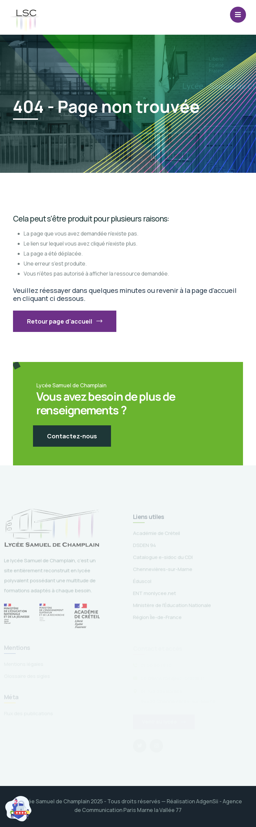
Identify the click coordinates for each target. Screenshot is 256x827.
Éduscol (142, 582)
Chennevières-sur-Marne (162, 570)
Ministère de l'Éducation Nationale (172, 606)
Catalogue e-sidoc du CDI (163, 558)
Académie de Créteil (156, 534)
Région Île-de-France (157, 619)
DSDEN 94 (144, 546)
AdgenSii (207, 801)
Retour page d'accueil (64, 321)
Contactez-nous (72, 436)
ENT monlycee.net (154, 594)
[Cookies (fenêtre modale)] (18, 808)
